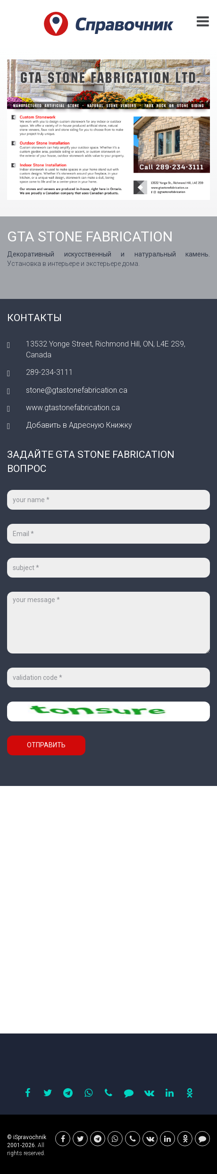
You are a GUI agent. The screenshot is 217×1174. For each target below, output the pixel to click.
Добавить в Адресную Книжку (79, 425)
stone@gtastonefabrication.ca (76, 390)
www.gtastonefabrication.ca (73, 407)
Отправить (46, 745)
